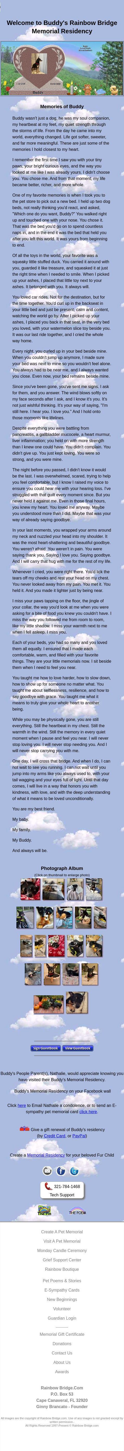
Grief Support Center (62, 1260)
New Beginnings (62, 1299)
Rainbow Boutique (62, 1269)
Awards (62, 1372)
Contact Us (62, 1353)
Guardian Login (62, 1318)
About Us (62, 1362)
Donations (62, 1344)
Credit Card (54, 1136)
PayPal (79, 1136)
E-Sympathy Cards (62, 1290)
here (22, 1105)
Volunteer (62, 1309)
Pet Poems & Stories (62, 1281)
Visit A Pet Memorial (62, 1241)
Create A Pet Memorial (62, 1232)
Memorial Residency (46, 1155)
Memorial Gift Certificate (62, 1334)
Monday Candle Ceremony (62, 1250)
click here (88, 1112)
